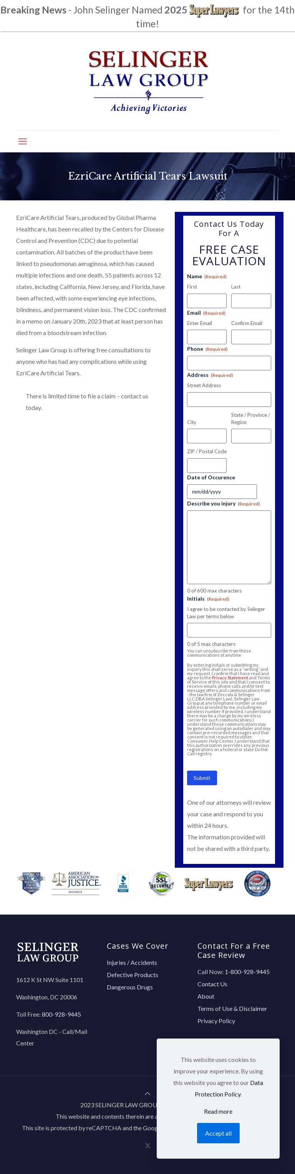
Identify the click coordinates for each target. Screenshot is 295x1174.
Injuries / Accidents (132, 962)
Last (235, 287)
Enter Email (199, 323)
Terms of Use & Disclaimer (232, 1008)
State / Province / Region (250, 418)
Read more (218, 1111)
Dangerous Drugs (130, 987)
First (192, 287)
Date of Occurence (211, 477)
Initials (208, 598)
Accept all (218, 1133)
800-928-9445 (61, 1014)
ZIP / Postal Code (207, 451)
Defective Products (132, 974)
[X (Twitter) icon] (148, 1145)
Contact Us (212, 983)
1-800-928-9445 (247, 971)
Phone (207, 348)
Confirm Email (246, 323)
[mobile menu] (22, 141)
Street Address (204, 385)
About (205, 996)
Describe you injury (223, 503)
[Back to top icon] (147, 1093)
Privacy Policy (216, 1020)
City (191, 422)
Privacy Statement (230, 677)
